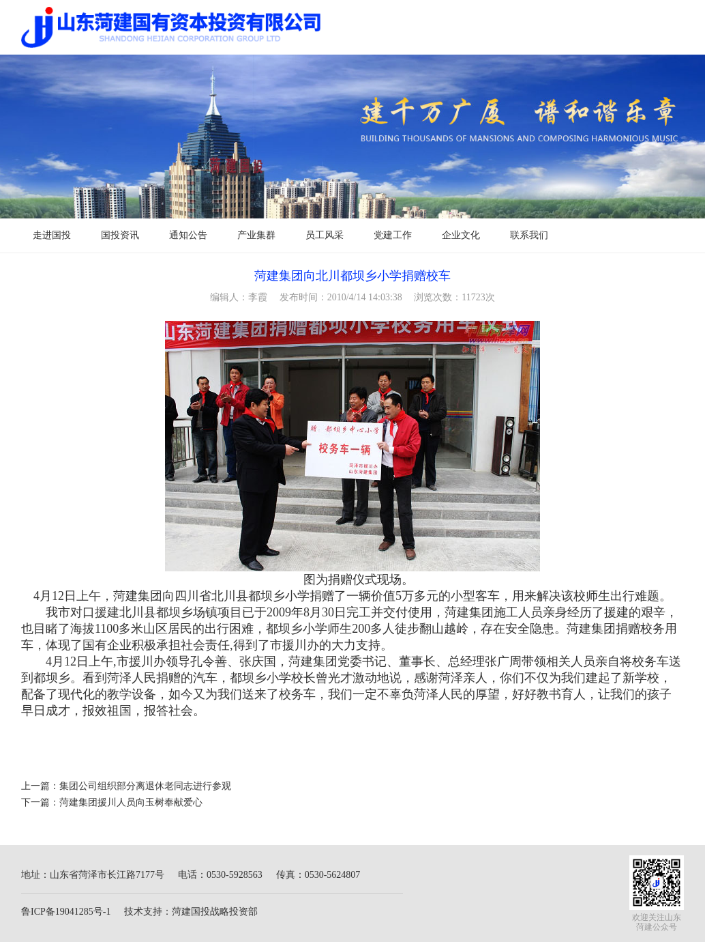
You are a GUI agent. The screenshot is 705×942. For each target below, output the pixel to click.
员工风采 (324, 235)
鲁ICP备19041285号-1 (65, 912)
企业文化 (461, 235)
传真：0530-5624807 (318, 875)
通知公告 (188, 235)
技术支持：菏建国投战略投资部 (191, 912)
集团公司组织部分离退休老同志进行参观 (145, 786)
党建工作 (393, 235)
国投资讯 (120, 235)
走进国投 (52, 235)
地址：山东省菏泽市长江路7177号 (92, 875)
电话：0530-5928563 (220, 875)
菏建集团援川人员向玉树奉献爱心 (130, 802)
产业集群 (256, 235)
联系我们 (529, 235)
